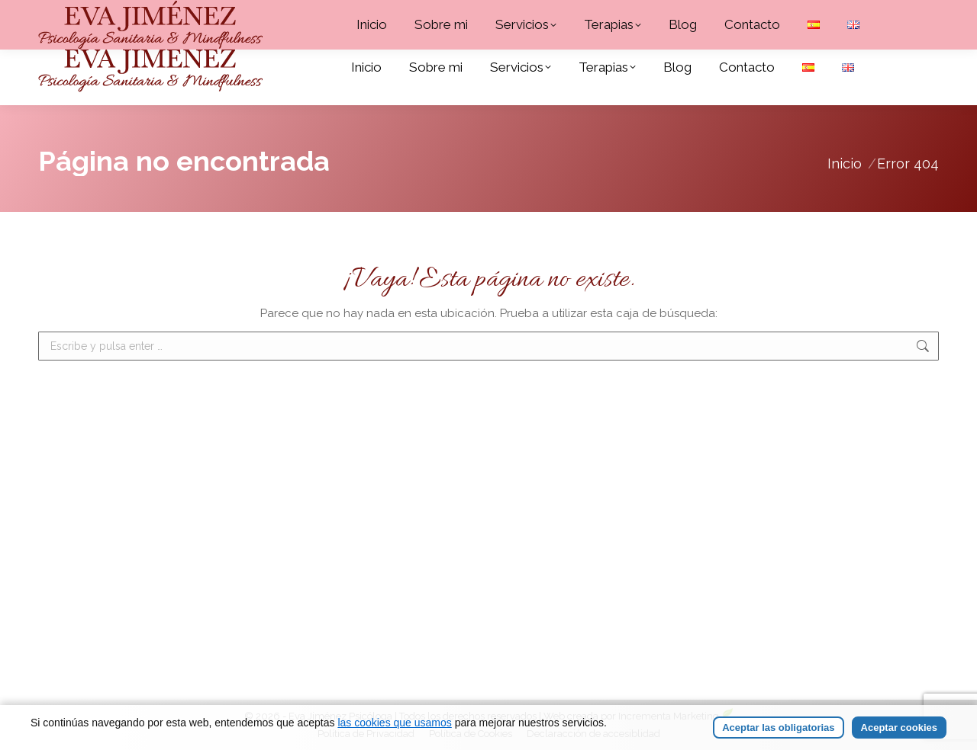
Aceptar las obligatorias (778, 727)
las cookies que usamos (394, 722)
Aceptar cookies (899, 727)
